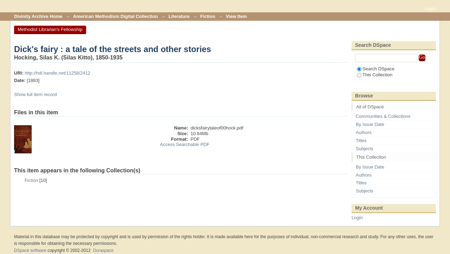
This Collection (374, 74)
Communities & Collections (383, 116)
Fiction (208, 16)
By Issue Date (370, 124)
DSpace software (30, 250)
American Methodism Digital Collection (115, 16)
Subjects (364, 148)
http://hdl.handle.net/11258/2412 (57, 73)
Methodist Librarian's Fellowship (50, 29)
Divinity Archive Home (38, 16)
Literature (178, 16)
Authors (364, 132)
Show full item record (35, 94)
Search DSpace (375, 68)
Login (430, 8)
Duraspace (103, 250)
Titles (361, 140)
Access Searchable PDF (185, 144)
